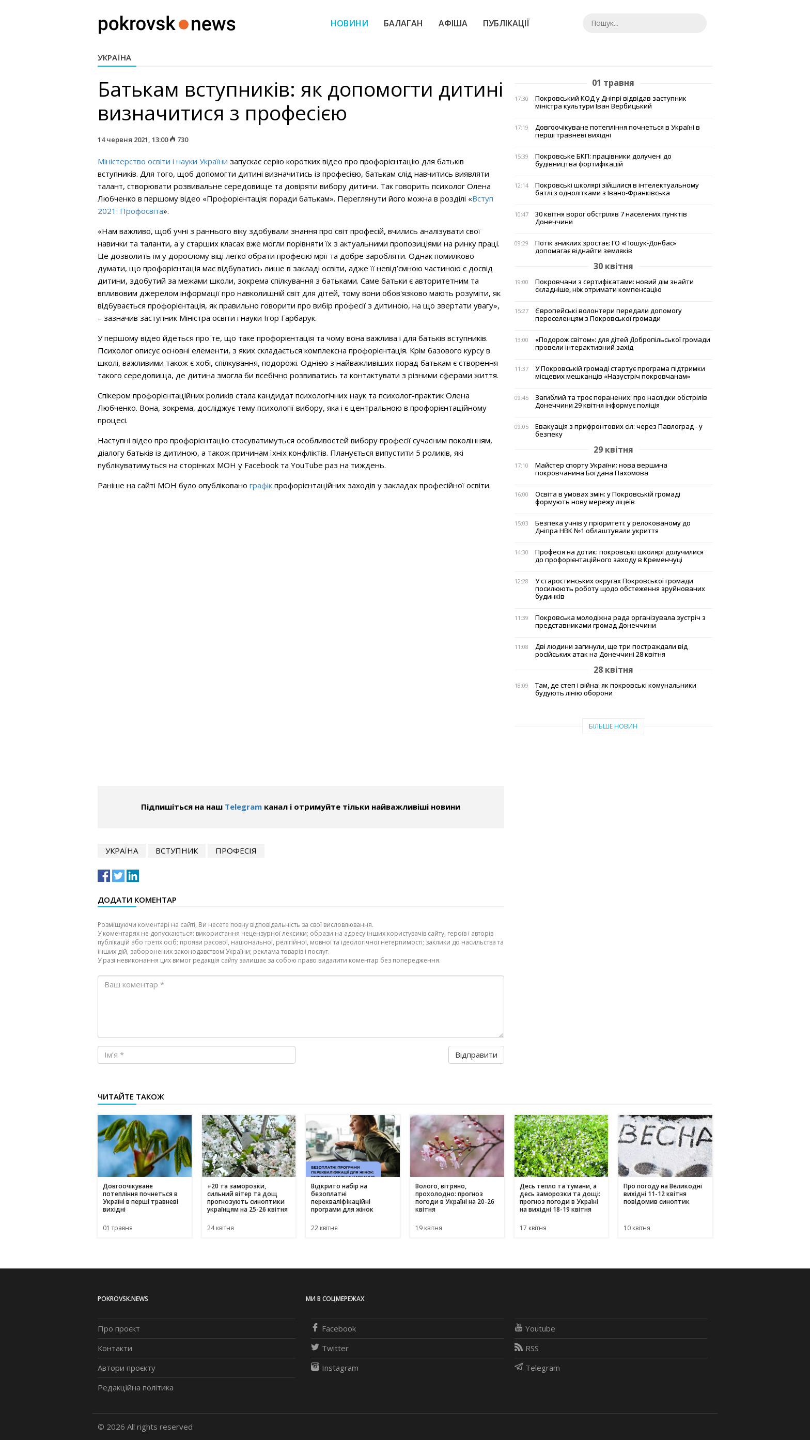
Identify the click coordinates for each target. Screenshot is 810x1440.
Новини (349, 23)
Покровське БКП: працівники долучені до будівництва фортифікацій (603, 160)
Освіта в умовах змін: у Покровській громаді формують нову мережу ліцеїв (607, 498)
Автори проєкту (126, 1367)
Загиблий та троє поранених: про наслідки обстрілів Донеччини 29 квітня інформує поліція (621, 401)
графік (261, 485)
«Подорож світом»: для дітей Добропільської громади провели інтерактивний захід (622, 343)
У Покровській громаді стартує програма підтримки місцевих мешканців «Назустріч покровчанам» (620, 372)
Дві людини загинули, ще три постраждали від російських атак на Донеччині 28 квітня (611, 650)
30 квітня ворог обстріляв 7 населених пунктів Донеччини (611, 218)
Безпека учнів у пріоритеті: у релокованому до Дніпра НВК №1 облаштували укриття (613, 527)
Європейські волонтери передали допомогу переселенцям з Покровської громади (608, 314)
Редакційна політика (136, 1387)
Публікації (506, 23)
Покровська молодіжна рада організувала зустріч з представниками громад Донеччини (620, 621)
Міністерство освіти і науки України (163, 161)
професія (236, 850)
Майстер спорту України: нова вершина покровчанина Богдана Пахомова (601, 469)
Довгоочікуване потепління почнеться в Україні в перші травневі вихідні (617, 131)
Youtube (535, 1328)
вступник (176, 850)
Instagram (335, 1367)
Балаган (403, 23)
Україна (114, 57)
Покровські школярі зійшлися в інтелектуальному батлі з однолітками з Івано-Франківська (617, 189)
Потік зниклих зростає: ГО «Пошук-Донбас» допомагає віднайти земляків (605, 247)
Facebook (333, 1328)
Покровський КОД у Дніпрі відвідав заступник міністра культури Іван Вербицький (611, 102)
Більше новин (613, 726)
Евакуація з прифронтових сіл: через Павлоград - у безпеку (619, 430)
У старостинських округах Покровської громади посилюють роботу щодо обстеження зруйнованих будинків (620, 588)
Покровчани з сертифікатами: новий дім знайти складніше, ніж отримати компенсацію (614, 285)
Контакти (115, 1348)
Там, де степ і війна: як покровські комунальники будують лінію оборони (615, 689)
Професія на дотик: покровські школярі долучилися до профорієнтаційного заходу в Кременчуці (619, 556)
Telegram (243, 806)
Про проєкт (119, 1328)
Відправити (476, 1054)
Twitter (330, 1348)
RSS (527, 1348)
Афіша (453, 23)
